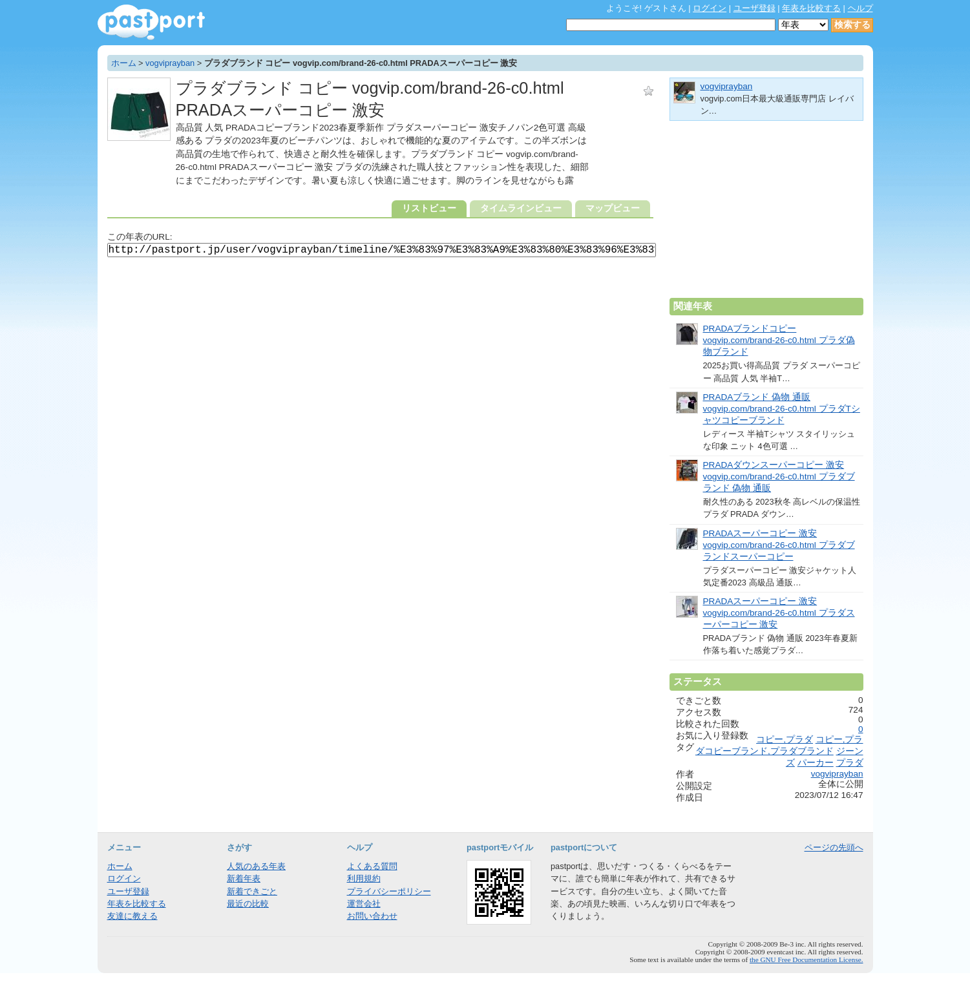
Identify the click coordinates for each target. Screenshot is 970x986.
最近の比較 (248, 903)
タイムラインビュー (521, 208)
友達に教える (132, 916)
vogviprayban (170, 63)
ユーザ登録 (754, 8)
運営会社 (364, 903)
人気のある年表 (256, 866)
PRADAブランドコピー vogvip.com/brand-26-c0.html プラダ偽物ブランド (779, 340)
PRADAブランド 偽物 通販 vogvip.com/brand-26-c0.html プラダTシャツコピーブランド (781, 408)
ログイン (709, 8)
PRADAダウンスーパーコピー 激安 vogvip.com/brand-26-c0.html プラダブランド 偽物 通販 (779, 476)
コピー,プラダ (784, 739)
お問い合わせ (372, 916)
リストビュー (429, 208)
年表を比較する (811, 8)
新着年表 (243, 878)
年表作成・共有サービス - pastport (151, 22)
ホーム (123, 63)
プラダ (849, 763)
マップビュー (612, 208)
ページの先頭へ (834, 847)
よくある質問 (372, 866)
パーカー (815, 763)
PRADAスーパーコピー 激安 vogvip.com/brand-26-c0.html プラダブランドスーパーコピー (779, 545)
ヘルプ (860, 8)
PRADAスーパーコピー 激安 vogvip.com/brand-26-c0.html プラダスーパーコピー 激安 (779, 612)
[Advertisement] (766, 214)
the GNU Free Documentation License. (806, 959)
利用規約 (364, 878)
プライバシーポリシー (389, 891)
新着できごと (252, 891)
